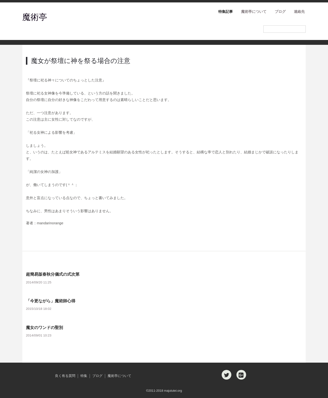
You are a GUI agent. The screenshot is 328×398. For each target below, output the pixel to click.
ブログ (280, 11)
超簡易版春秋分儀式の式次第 (52, 274)
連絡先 (299, 11)
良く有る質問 (65, 376)
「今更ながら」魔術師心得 (50, 301)
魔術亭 (34, 17)
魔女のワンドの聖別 (44, 327)
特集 (83, 376)
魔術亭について (253, 11)
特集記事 (225, 11)
